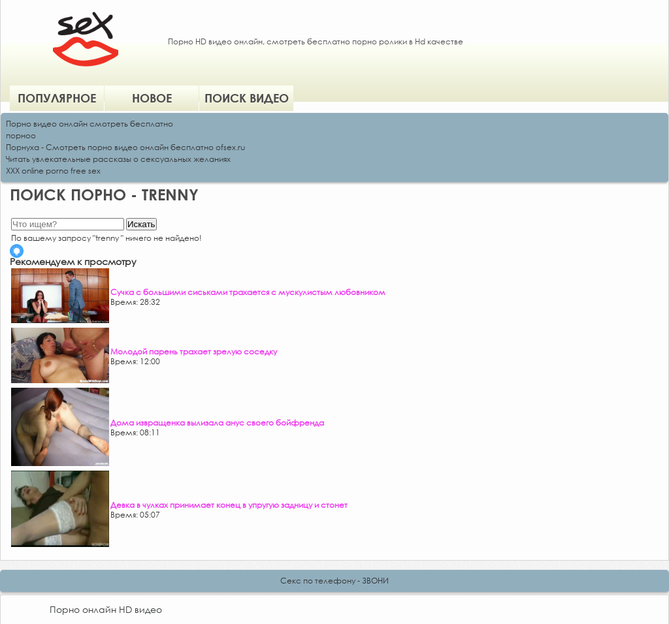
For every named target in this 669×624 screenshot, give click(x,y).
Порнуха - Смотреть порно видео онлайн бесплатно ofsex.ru (125, 147)
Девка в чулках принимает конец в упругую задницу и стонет (229, 505)
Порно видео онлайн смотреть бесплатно (89, 124)
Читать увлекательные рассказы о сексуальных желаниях (118, 159)
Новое (152, 98)
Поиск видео (246, 98)
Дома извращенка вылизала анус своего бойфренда (217, 423)
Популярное (57, 98)
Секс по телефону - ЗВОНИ (334, 580)
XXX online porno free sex (53, 171)
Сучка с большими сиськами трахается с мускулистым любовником (247, 292)
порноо (21, 135)
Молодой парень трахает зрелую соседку (193, 351)
